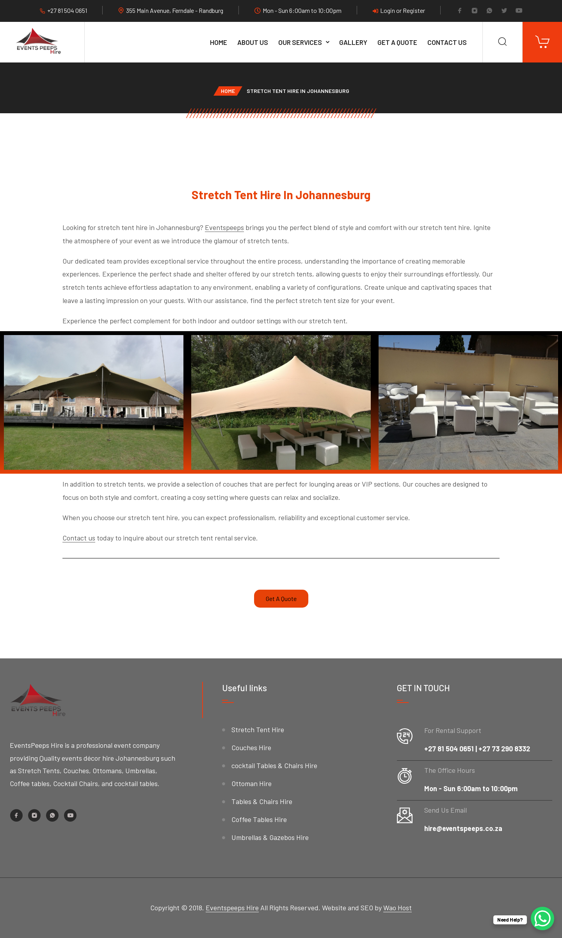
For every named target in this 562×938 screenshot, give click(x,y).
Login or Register (399, 10)
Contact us (78, 537)
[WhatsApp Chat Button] (542, 918)
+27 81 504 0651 (67, 10)
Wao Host (397, 907)
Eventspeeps (224, 227)
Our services (300, 42)
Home (218, 42)
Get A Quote (397, 42)
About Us (252, 42)
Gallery (353, 42)
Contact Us (447, 42)
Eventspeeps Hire (232, 907)
